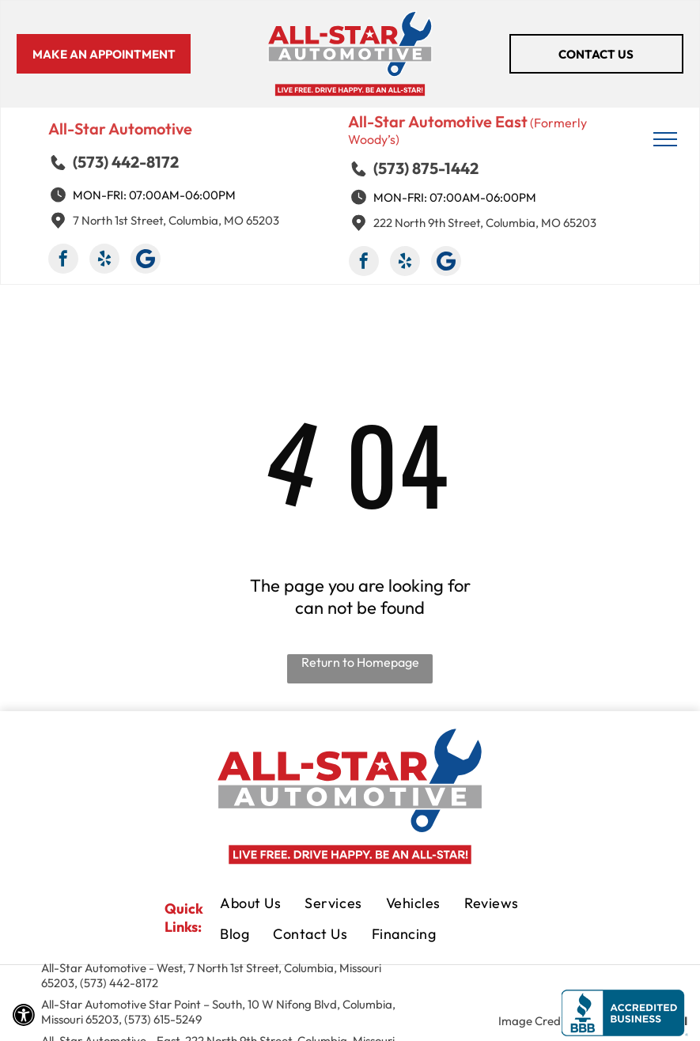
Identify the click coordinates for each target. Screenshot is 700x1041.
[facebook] (63, 261)
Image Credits (535, 1020)
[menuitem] (250, 904)
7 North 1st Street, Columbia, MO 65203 (176, 220)
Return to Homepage (360, 662)
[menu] (665, 139)
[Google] (146, 261)
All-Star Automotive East (438, 121)
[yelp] (104, 261)
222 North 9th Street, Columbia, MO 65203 (484, 222)
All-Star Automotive (120, 128)
